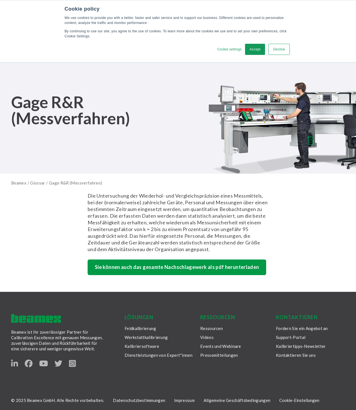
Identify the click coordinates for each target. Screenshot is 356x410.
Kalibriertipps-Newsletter (301, 346)
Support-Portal (290, 337)
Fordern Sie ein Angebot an (302, 328)
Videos (207, 337)
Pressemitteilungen (219, 355)
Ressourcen (211, 328)
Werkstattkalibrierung (146, 337)
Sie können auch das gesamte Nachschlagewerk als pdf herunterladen (177, 267)
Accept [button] (255, 49)
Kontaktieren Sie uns (296, 355)
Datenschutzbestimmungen (139, 400)
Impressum (184, 400)
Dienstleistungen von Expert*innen (158, 355)
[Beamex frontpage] (36, 318)
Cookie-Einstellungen (299, 400)
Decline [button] (279, 49)
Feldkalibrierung (140, 328)
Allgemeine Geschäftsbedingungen (237, 400)
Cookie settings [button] (229, 49)
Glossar (37, 182)
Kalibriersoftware (142, 346)
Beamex (18, 182)
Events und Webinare (220, 346)
